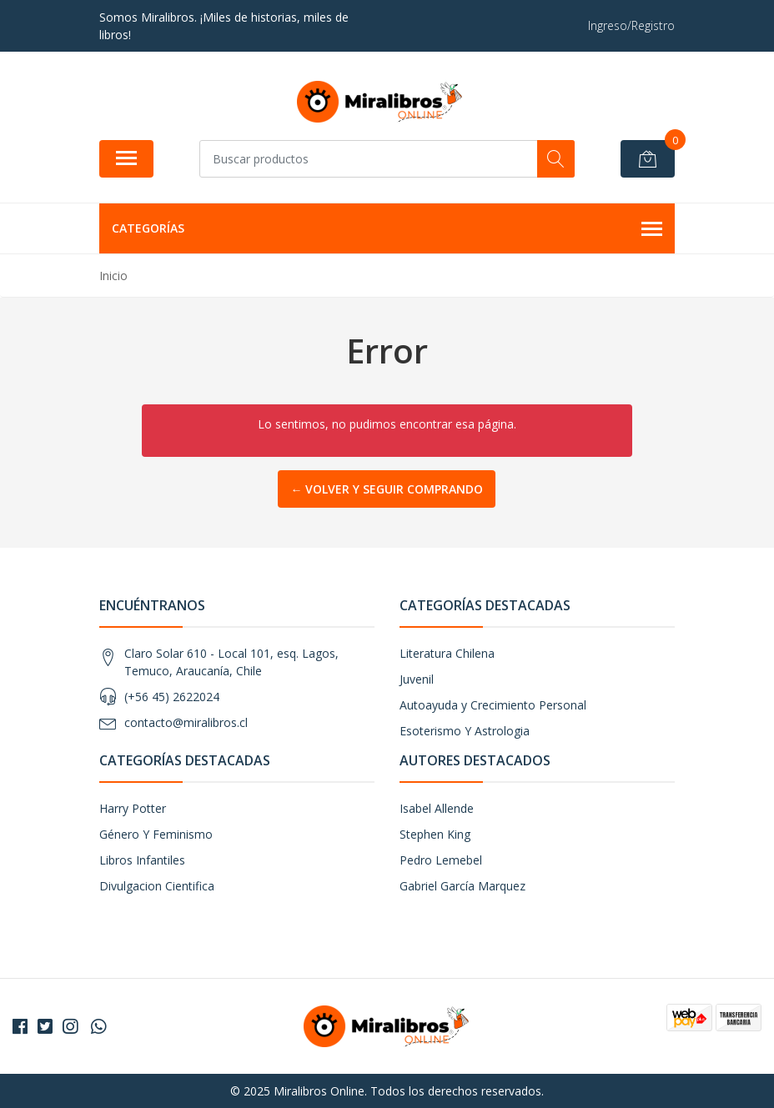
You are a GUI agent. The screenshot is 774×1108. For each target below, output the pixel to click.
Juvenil (417, 679)
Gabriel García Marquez (462, 886)
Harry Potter (132, 808)
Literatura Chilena (447, 653)
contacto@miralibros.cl (186, 722)
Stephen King (435, 834)
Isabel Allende (437, 808)
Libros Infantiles (142, 860)
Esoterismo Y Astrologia (465, 731)
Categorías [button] (387, 229)
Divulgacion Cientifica (156, 886)
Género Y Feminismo (156, 834)
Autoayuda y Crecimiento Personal (493, 705)
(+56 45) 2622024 (171, 696)
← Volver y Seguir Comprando (386, 489)
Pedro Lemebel (441, 860)
